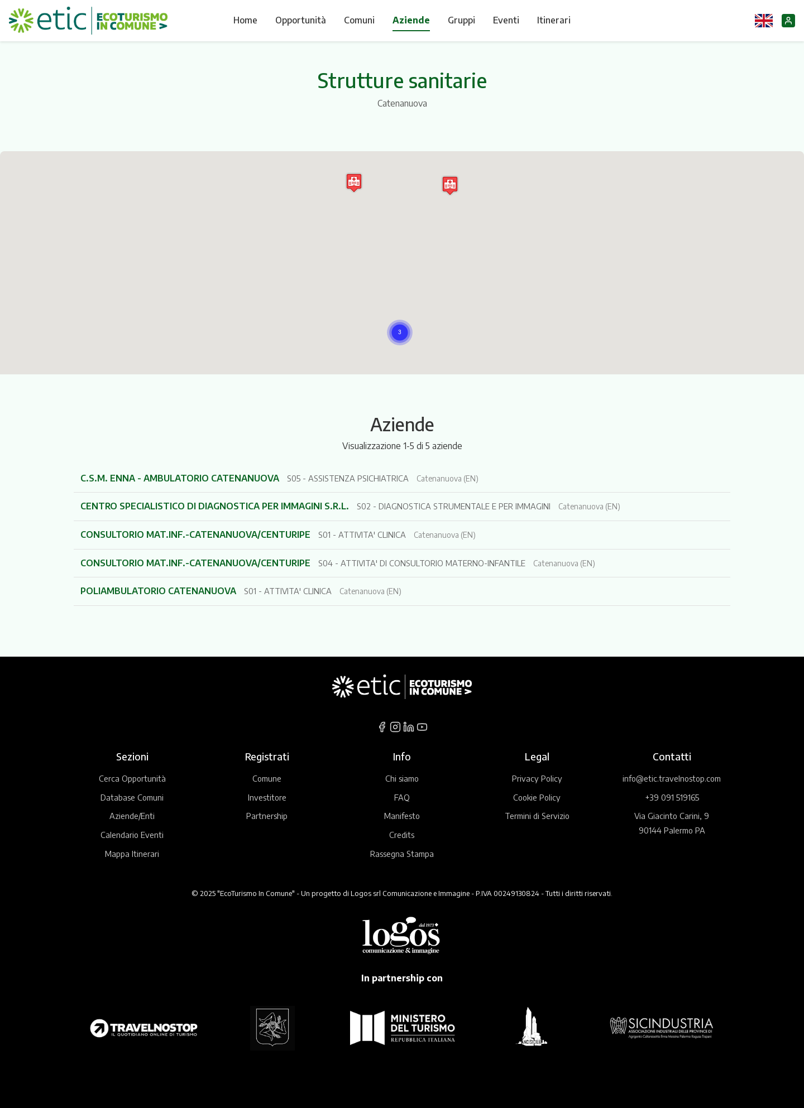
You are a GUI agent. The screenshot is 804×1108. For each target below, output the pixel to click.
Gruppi (461, 20)
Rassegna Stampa (402, 854)
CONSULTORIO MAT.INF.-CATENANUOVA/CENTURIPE (196, 534)
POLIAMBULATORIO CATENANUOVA (159, 590)
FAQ (402, 797)
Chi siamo (402, 778)
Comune (266, 778)
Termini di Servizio (537, 816)
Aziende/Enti (132, 816)
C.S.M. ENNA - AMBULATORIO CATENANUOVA (180, 478)
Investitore (267, 797)
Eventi (506, 20)
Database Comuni (132, 797)
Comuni (359, 20)
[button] (400, 332)
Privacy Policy (537, 778)
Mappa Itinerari (132, 854)
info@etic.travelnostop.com (672, 778)
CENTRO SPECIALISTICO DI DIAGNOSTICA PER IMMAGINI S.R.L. (215, 506)
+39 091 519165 (672, 797)
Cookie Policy (537, 797)
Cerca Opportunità (132, 778)
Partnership (267, 816)
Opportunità (300, 20)
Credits (401, 835)
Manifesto (402, 816)
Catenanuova (402, 103)
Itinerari (554, 20)
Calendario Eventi (132, 835)
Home (245, 20)
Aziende (411, 20)
